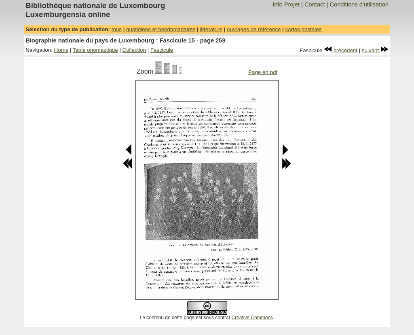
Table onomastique (95, 50)
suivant (375, 50)
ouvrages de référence (254, 29)
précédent (340, 50)
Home (61, 50)
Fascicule (161, 50)
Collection (134, 50)
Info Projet (286, 4)
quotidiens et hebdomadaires (160, 29)
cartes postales (303, 29)
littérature (211, 29)
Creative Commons (252, 317)
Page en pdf (262, 72)
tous (117, 29)
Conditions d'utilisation (359, 4)
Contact (314, 4)
